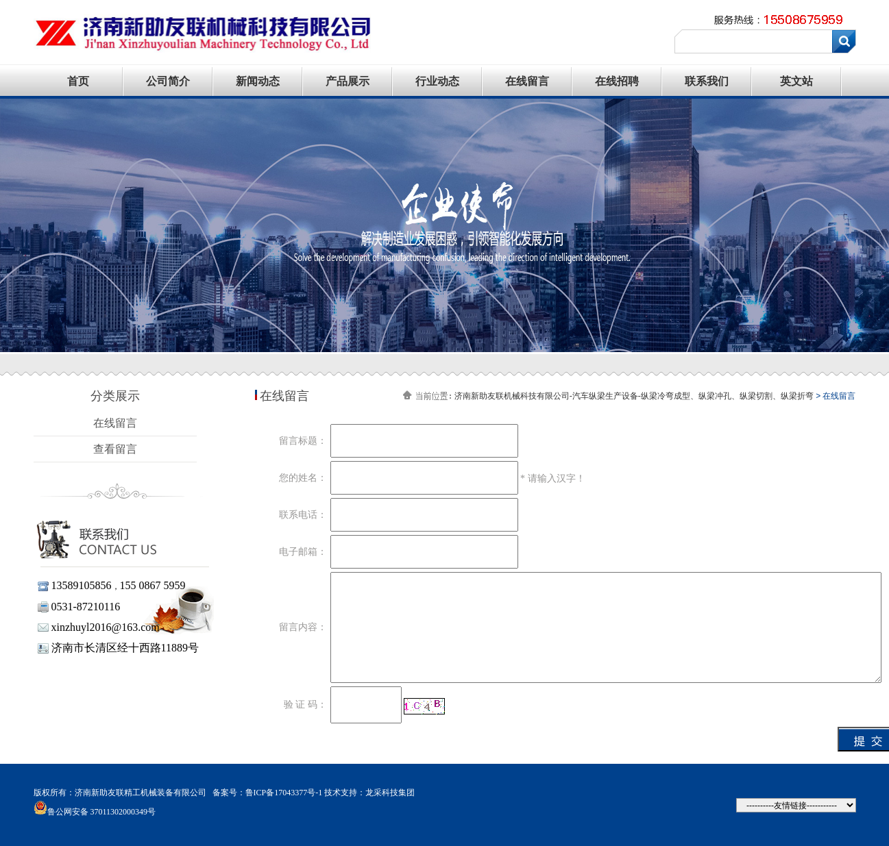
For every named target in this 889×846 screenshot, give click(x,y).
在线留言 (527, 81)
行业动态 (437, 81)
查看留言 (115, 449)
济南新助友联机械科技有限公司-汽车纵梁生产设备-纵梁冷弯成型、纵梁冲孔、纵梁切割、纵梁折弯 (634, 396)
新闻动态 (258, 81)
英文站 (796, 81)
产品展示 (347, 81)
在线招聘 (617, 81)
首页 (78, 81)
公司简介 (168, 81)
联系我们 (707, 81)
